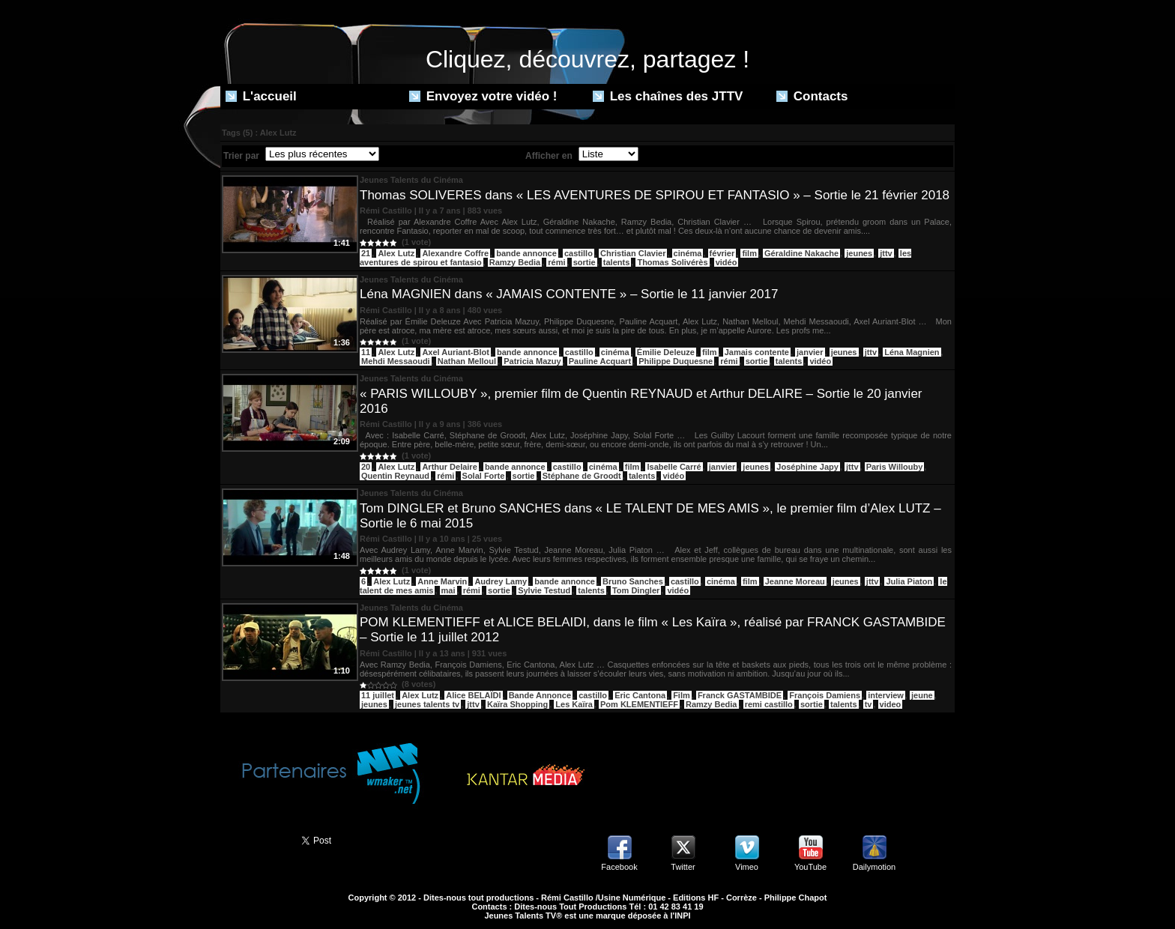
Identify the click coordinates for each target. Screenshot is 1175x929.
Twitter (683, 866)
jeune (922, 695)
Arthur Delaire (449, 466)
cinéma (688, 253)
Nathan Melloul (467, 361)
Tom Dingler (635, 590)
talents (616, 262)
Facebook (619, 866)
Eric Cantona (639, 695)
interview (886, 695)
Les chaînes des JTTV (668, 96)
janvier (810, 352)
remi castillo (769, 704)
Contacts (812, 96)
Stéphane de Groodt (582, 475)
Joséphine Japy (807, 466)
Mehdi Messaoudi (395, 361)
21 (365, 253)
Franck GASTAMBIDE (740, 695)
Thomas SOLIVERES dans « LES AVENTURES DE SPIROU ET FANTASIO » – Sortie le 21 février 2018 (654, 195)
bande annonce (526, 253)
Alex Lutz (396, 253)
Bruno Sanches (632, 581)
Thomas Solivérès (672, 262)
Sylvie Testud (544, 590)
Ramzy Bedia (514, 262)
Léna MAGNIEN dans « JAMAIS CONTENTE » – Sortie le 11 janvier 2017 (569, 294)
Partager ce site (254, 839)
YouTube (810, 866)
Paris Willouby (894, 466)
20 (365, 466)
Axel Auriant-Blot (455, 352)
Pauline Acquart (600, 361)
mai (448, 590)
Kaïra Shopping (517, 704)
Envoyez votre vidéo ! (483, 96)
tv (868, 704)
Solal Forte (483, 475)
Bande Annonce (540, 695)
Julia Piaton (909, 581)
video (890, 704)
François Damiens (824, 695)
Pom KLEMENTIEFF (639, 704)
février (722, 253)
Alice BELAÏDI (473, 695)
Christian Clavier (632, 253)
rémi (556, 262)
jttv (886, 253)
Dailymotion (874, 866)
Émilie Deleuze (666, 352)
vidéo (726, 262)
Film (681, 695)
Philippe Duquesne (675, 361)
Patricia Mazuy (532, 361)
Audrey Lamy (500, 581)
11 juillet (377, 695)
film (749, 253)
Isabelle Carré (674, 466)
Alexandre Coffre (455, 253)
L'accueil (261, 96)
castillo (578, 253)
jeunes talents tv (427, 704)
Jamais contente (757, 352)
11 (365, 352)
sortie (584, 262)
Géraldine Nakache (801, 253)
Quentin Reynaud (395, 475)
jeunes (859, 253)
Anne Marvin (442, 581)
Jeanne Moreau (795, 581)
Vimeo (746, 866)
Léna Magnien (911, 352)
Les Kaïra (574, 704)
